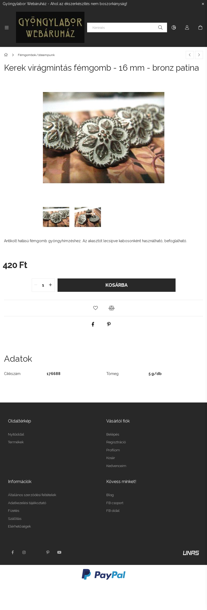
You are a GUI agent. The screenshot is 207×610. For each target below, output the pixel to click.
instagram (24, 552)
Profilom (113, 450)
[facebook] (92, 324)
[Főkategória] (7, 55)
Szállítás (14, 519)
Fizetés (13, 511)
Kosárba (116, 285)
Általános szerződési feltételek (32, 495)
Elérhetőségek (19, 526)
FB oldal (113, 511)
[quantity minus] (36, 285)
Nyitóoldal (16, 434)
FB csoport (114, 503)
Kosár (110, 458)
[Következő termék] (199, 55)
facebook (12, 552)
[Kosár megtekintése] (200, 27)
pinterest (47, 552)
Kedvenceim (116, 466)
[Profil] (187, 27)
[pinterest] (108, 324)
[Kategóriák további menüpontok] (6, 27)
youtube (59, 552)
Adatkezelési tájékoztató (27, 503)
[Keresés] (127, 27)
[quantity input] (43, 285)
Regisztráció (116, 442)
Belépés (112, 434)
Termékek (16, 442)
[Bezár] (203, 4)
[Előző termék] (190, 55)
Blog (110, 495)
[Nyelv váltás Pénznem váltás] (173, 27)
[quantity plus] (51, 285)
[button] (95, 308)
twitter (35, 552)
